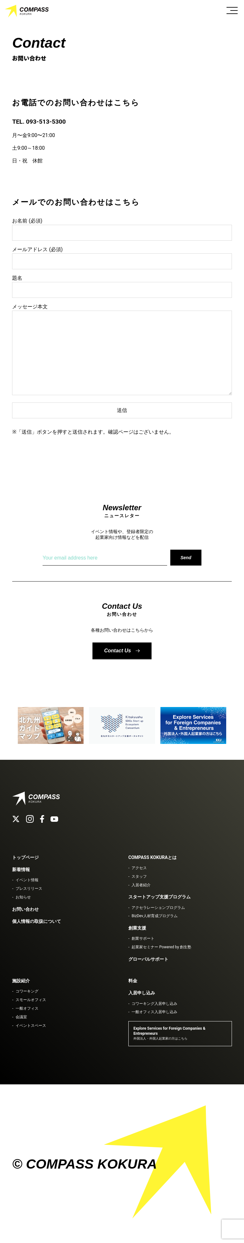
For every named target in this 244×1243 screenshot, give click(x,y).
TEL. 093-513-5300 (39, 121)
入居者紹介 (141, 885)
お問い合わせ (25, 909)
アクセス (139, 868)
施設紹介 (21, 980)
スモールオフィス (31, 1000)
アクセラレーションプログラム (158, 907)
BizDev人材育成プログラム (154, 916)
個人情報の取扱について (36, 921)
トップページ (25, 857)
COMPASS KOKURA (27, 11)
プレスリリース (29, 888)
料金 (132, 980)
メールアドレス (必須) (122, 255)
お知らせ (23, 897)
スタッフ (139, 876)
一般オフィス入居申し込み (154, 1012)
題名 (122, 284)
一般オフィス (27, 1008)
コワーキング (27, 991)
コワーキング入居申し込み (154, 1003)
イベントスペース (31, 1025)
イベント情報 (27, 880)
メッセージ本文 (122, 350)
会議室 (21, 1017)
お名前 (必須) (122, 227)
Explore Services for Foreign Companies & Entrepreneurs (169, 1033)
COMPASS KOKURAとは (152, 857)
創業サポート (143, 938)
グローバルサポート (148, 959)
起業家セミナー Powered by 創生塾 (161, 947)
